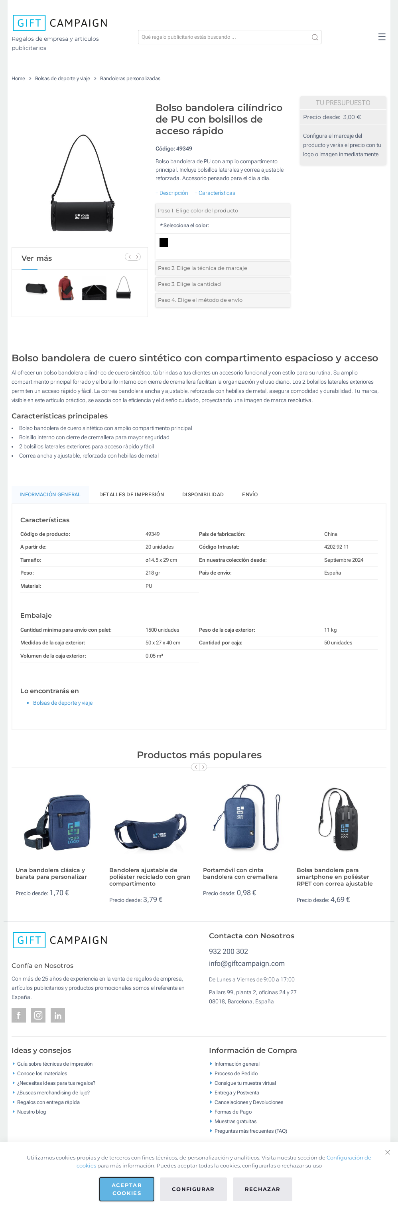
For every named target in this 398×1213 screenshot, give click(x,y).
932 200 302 (228, 951)
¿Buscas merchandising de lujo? (53, 1093)
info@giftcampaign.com (247, 963)
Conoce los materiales (42, 1073)
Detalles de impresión (131, 494)
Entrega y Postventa (237, 1093)
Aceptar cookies (127, 1189)
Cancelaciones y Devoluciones (249, 1102)
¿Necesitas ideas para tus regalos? (56, 1083)
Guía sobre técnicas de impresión (55, 1064)
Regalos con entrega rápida (48, 1102)
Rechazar (263, 1189)
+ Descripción (172, 193)
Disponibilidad (203, 494)
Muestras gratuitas (235, 1121)
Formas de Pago (233, 1112)
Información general (237, 1064)
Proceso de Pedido (236, 1073)
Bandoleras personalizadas (130, 78)
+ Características (215, 193)
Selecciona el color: (184, 225)
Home (18, 78)
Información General (50, 494)
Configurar (193, 1189)
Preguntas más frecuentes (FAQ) (251, 1131)
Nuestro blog (31, 1112)
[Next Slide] (137, 257)
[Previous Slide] (129, 257)
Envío (250, 494)
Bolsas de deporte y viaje (63, 78)
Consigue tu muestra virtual (245, 1083)
